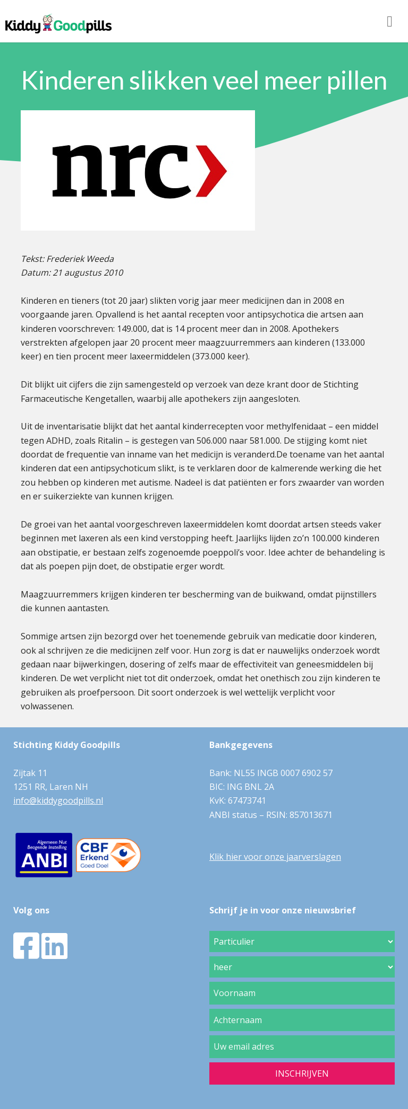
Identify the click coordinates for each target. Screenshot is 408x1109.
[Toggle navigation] (389, 21)
